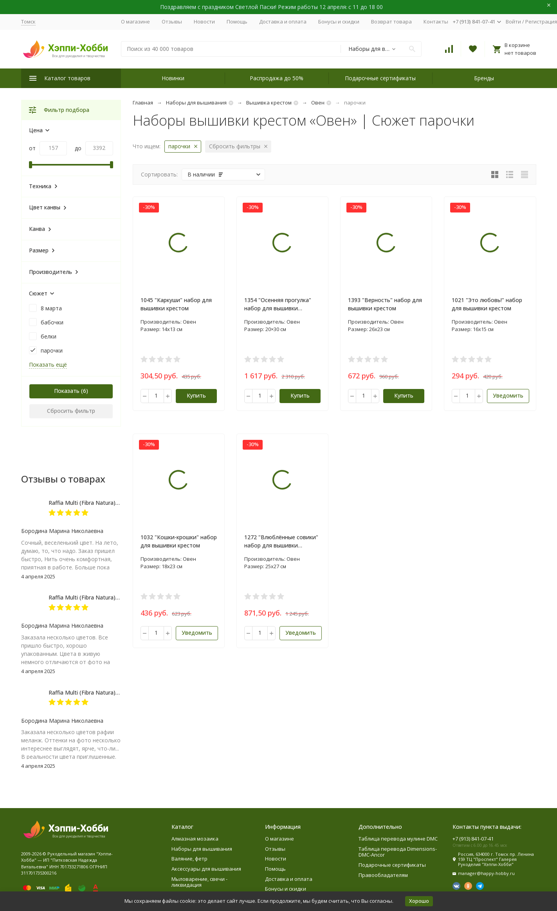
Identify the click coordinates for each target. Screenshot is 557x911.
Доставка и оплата (282, 21)
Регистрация (541, 21)
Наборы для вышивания (196, 102)
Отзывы (172, 21)
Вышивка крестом (269, 102)
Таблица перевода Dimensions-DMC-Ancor (398, 852)
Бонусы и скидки (338, 21)
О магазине (135, 21)
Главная (143, 102)
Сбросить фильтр (71, 410)
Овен (317, 102)
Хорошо (419, 900)
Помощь (237, 21)
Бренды (484, 78)
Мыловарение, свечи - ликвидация (199, 882)
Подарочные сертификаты (380, 78)
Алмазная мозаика (194, 838)
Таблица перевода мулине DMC (398, 838)
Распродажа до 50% (276, 78)
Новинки (173, 78)
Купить (196, 395)
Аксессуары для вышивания (206, 868)
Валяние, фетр (189, 858)
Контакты (436, 21)
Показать (66, 390)
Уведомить (508, 395)
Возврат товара (391, 21)
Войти (513, 21)
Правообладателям (383, 875)
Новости (204, 21)
